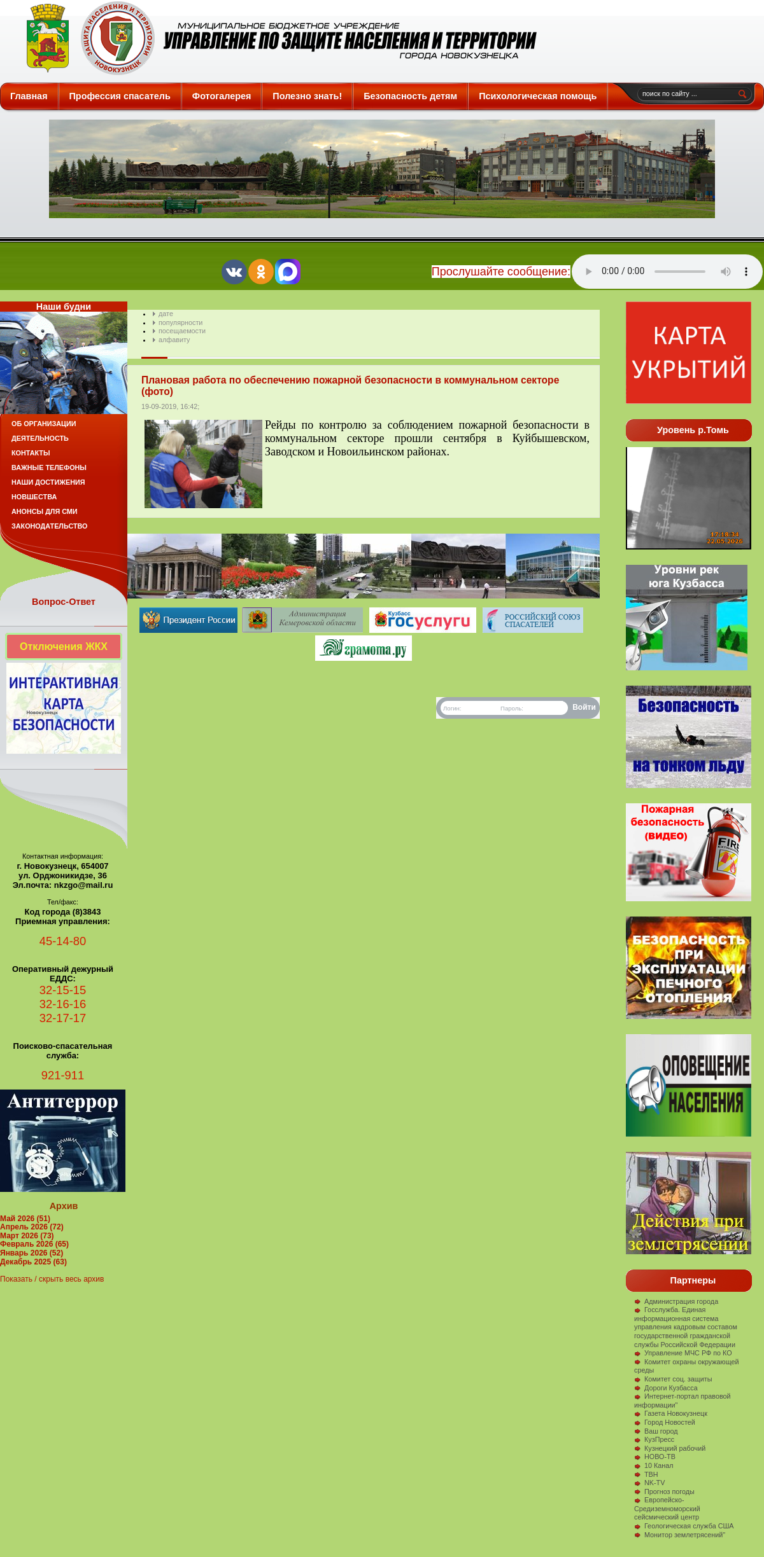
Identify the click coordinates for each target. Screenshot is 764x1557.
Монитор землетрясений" (679, 1535)
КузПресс (654, 1439)
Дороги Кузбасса (666, 1388)
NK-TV (649, 1482)
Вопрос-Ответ (64, 602)
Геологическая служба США (684, 1526)
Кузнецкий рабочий (669, 1448)
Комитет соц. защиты (673, 1379)
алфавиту (174, 339)
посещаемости (182, 331)
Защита (276, 38)
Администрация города (676, 1301)
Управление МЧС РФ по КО (683, 1353)
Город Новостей (664, 1422)
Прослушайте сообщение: (501, 271)
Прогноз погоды (664, 1491)
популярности (180, 322)
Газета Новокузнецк (670, 1413)
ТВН (646, 1474)
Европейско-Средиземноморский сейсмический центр (667, 1508)
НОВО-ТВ (655, 1456)
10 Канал (654, 1465)
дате (166, 313)
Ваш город (656, 1431)
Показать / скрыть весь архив (52, 1279)
